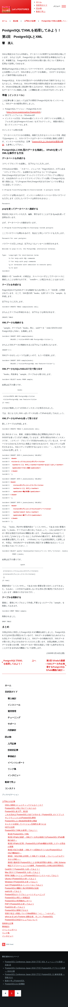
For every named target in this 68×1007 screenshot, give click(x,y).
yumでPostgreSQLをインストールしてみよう (24, 885)
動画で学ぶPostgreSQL (14, 981)
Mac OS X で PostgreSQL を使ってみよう (22, 872)
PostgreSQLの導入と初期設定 (17, 898)
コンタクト (10, 788)
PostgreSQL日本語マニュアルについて (21, 920)
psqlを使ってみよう (13, 891)
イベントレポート (16, 762)
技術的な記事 (7, 923)
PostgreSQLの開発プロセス (16, 910)
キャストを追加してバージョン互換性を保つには (25, 824)
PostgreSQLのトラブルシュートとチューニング (25, 894)
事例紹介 (12, 756)
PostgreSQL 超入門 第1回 (16, 811)
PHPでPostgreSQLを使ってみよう (19, 904)
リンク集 (12, 769)
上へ (34, 660)
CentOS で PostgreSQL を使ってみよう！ (22, 869)
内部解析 (12, 730)
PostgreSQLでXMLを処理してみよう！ (12, 662)
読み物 (39, 8)
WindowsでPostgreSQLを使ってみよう (21, 882)
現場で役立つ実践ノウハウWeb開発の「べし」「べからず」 (30, 913)
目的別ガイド (41, 5)
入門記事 (12, 743)
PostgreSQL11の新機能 (15, 984)
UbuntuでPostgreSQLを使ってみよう (20, 879)
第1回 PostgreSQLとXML (18, 834)
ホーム (39, 2)
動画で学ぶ (40, 12)
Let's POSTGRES (20, 9)
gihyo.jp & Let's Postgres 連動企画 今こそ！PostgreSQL (29, 917)
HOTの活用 (10, 827)
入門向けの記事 (30, 21)
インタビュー (14, 775)
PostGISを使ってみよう (15, 907)
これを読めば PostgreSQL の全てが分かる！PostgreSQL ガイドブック (34, 815)
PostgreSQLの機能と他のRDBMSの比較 (22, 888)
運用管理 (12, 711)
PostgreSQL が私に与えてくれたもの (20, 808)
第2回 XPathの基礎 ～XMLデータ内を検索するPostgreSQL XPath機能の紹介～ (55, 665)
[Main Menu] (59, 6)
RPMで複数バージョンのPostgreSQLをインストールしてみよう (32, 876)
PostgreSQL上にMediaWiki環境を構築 (21, 821)
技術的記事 (13, 750)
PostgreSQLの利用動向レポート (18, 901)
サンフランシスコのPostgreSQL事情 (20, 818)
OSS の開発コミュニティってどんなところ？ (24, 805)
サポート (12, 723)
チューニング (14, 717)
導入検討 (12, 698)
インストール (14, 704)
